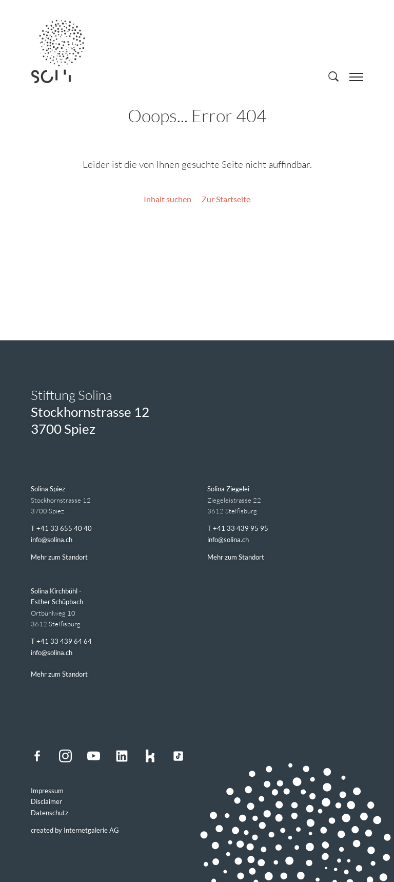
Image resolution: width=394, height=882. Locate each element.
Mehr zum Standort (59, 557)
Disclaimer (46, 801)
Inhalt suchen (167, 199)
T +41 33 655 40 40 (61, 528)
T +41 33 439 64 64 (61, 641)
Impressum (47, 791)
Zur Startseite (226, 199)
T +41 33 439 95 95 (237, 528)
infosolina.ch (51, 539)
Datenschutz (49, 813)
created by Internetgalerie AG (75, 830)
